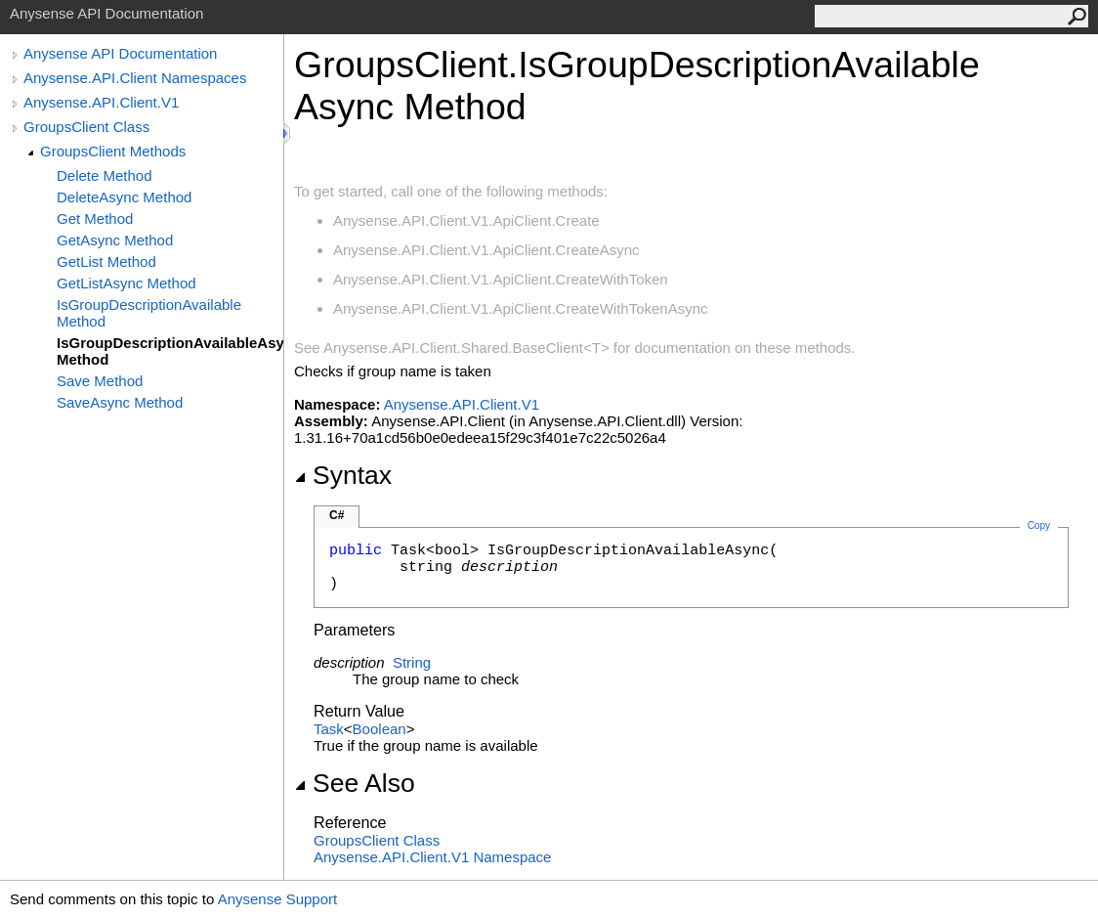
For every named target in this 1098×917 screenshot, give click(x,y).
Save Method (100, 380)
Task (329, 728)
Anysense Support (278, 899)
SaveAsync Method (120, 402)
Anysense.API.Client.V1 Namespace (432, 857)
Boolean (379, 728)
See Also (354, 783)
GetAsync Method (115, 240)
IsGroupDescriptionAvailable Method (149, 312)
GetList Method (106, 261)
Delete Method (104, 175)
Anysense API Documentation (120, 53)
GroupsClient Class (86, 126)
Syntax (343, 475)
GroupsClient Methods (113, 151)
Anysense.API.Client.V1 (101, 102)
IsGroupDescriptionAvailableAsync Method (170, 351)
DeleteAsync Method (124, 197)
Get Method (95, 218)
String (412, 662)
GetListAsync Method (126, 283)
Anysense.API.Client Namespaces (134, 77)
